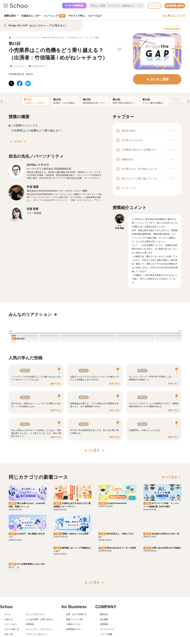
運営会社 (104, 582)
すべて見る (171, 477)
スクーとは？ (95, 15)
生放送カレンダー (31, 15)
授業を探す (11, 15)
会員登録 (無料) (175, 5)
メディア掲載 (106, 601)
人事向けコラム (73, 592)
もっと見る (18, 141)
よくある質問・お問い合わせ (39, 587)
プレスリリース (107, 596)
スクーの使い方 (11, 596)
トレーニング (54, 16)
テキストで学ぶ (76, 15)
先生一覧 (8, 601)
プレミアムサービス (35, 582)
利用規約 (30, 592)
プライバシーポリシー (36, 601)
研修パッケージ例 (74, 587)
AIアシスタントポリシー (37, 606)
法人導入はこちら (174, 15)
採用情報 (104, 592)
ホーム (7, 582)
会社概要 (104, 587)
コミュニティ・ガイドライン (39, 596)
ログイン (154, 5)
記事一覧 (8, 606)
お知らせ (8, 587)
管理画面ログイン (74, 596)
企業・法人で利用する (76, 582)
